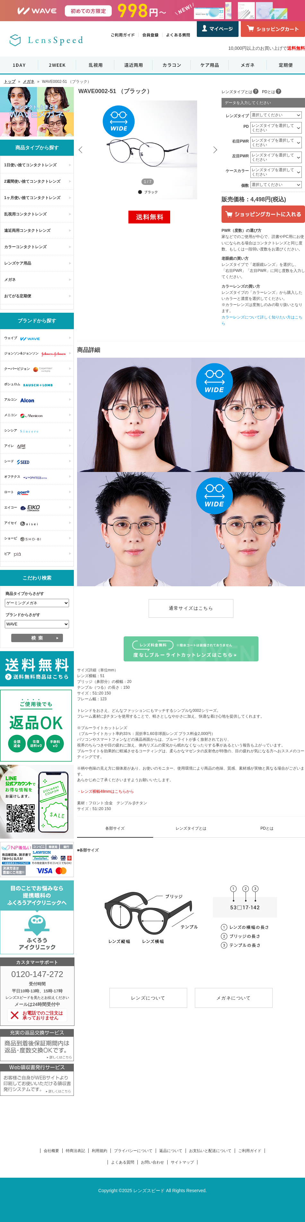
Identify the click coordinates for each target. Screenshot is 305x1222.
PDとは (268, 92)
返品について (170, 1150)
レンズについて (148, 997)
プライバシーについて (133, 1150)
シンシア (22, 431)
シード (18, 462)
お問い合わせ (152, 1162)
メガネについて (233, 997)
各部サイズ (115, 828)
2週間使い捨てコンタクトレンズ (32, 181)
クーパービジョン (30, 369)
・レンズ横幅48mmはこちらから (105, 791)
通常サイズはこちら (191, 608)
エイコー (23, 508)
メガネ (28, 81)
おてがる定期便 (17, 296)
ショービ (24, 539)
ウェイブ (23, 339)
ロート (18, 493)
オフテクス (27, 477)
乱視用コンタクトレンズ (25, 214)
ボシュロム (30, 385)
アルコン (20, 400)
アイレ (16, 446)
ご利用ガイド (249, 1150)
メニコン (25, 416)
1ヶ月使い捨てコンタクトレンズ (32, 198)
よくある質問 (122, 1162)
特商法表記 (75, 1150)
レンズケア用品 (17, 263)
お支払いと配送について (210, 1150)
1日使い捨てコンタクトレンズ (30, 165)
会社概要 (51, 1150)
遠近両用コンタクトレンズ (27, 230)
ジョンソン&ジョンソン (36, 354)
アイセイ (22, 523)
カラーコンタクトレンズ (25, 247)
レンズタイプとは (237, 92)
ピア (14, 554)
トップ (9, 81)
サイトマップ (182, 1162)
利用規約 (99, 1150)
